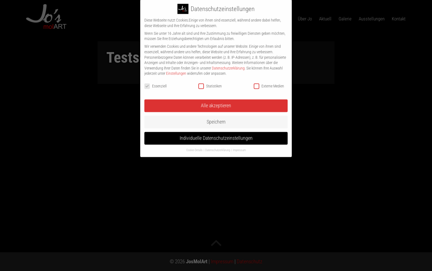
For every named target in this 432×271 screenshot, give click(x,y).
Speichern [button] (216, 117)
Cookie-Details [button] (194, 145)
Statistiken (210, 82)
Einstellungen (176, 69)
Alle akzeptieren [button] (216, 101)
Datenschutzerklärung (228, 63)
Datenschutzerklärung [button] (218, 145)
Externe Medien (269, 82)
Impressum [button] (239, 145)
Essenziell (155, 82)
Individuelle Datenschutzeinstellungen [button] (216, 133)
